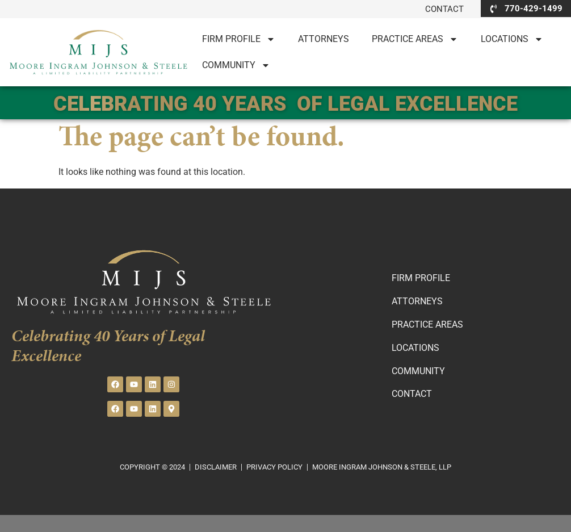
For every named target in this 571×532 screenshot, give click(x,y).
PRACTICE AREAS (415, 39)
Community (236, 65)
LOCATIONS (512, 39)
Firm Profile (238, 39)
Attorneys (323, 38)
